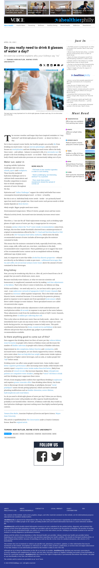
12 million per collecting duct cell (29, 316)
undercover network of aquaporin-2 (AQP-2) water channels (35, 291)
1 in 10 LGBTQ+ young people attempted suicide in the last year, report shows (80, 105)
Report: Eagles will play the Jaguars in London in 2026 (79, 68)
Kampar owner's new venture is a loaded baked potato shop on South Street (80, 61)
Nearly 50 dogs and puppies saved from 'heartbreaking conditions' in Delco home (79, 57)
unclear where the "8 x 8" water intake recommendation (33, 227)
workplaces (22, 170)
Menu (7, 19)
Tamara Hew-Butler (11, 413)
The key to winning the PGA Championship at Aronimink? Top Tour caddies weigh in (80, 65)
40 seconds (24, 310)
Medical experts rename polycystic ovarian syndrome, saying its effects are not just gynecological (80, 90)
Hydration (38, 434)
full (6, 359)
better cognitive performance (15, 366)
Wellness (41, 25)
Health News (20, 25)
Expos (69, 161)
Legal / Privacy (56, 508)
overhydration (17, 149)
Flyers (69, 172)
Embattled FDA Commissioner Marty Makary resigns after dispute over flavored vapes (80, 95)
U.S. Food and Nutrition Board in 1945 (49, 232)
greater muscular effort (23, 382)
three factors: (23, 204)
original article (21, 422)
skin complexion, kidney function (29, 349)
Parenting (31, 25)
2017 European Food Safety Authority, (28, 235)
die (55, 144)
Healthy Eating (52, 25)
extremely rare (52, 152)
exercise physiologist (37, 147)
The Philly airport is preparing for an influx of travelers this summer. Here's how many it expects (80, 48)
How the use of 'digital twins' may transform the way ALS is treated (77, 86)
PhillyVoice (17, 20)
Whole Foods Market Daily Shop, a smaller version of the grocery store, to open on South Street (80, 53)
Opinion (17, 69)
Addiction (76, 25)
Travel (69, 151)
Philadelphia (30, 434)
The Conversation (33, 420)
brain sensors (51, 299)
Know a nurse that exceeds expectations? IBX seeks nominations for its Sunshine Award (80, 81)
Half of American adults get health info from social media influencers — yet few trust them (79, 100)
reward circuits (19, 371)
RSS (83, 508)
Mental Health (65, 25)
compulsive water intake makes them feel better (33, 368)
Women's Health (72, 140)
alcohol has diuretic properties (43, 258)
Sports (69, 129)
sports (12, 170)
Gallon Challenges (22, 192)
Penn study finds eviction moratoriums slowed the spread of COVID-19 (43, 182)
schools (6, 170)
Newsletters (87, 25)
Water (54, 434)
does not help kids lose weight (29, 354)
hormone (17, 294)
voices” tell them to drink (53, 374)
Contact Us (39, 508)
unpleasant (58, 380)
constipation (49, 349)
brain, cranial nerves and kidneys (40, 327)
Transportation (72, 119)
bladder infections (19, 345)
